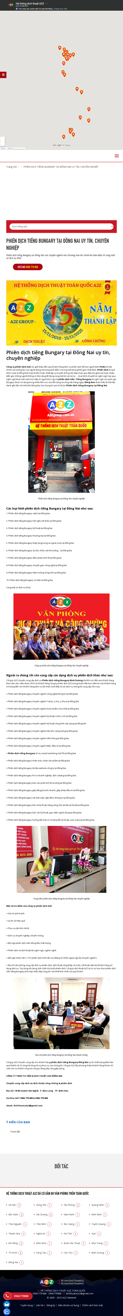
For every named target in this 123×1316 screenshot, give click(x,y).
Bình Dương (100, 1252)
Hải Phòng (72, 1204)
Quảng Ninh (100, 1204)
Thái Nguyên (17, 1224)
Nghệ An (43, 1233)
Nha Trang (99, 1243)
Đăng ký (51, 1305)
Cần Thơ (71, 1252)
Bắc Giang (72, 1224)
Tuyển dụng (26, 1305)
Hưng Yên (44, 1204)
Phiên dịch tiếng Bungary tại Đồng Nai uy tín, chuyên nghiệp (61, 166)
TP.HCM (15, 1252)
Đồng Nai (16, 1262)
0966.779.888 (39, 1293)
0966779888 (55, 1293)
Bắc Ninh (16, 1214)
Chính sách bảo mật (92, 1305)
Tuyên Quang (101, 1224)
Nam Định (72, 1214)
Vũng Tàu (44, 1252)
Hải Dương (44, 1214)
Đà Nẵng (15, 1243)
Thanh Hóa (17, 1233)
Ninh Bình (99, 1214)
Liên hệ (39, 1305)
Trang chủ (11, 166)
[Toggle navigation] (116, 155)
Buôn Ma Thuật (75, 1243)
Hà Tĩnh (71, 1233)
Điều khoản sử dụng (68, 1305)
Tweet (13, 1131)
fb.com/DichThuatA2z (72, 1280)
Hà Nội (14, 1204)
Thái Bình (44, 1224)
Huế (96, 1233)
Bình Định (44, 1243)
